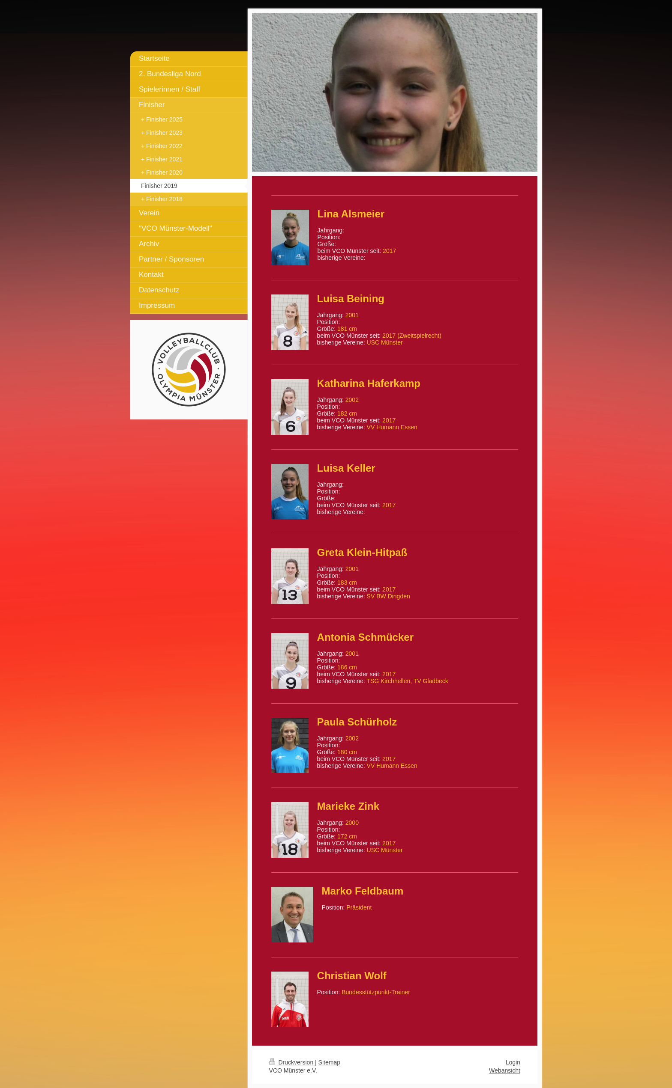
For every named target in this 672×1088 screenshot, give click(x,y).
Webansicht (504, 1070)
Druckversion (292, 1062)
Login (513, 1062)
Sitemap (329, 1062)
